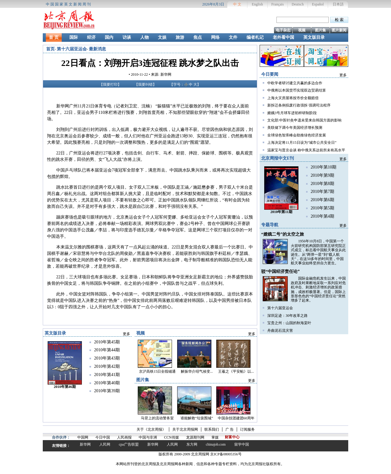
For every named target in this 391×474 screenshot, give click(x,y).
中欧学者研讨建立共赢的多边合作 (294, 83)
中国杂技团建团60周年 (236, 418)
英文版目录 (314, 37)
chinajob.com (216, 444)
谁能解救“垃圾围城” (197, 418)
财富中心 (232, 437)
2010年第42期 (107, 366)
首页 (50, 49)
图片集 (320, 30)
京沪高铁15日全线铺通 (157, 371)
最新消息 (97, 49)
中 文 (237, 4)
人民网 (104, 444)
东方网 (191, 444)
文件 (233, 37)
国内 (109, 37)
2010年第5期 (322, 208)
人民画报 (124, 437)
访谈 (126, 37)
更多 (343, 75)
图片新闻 (339, 30)
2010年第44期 (107, 350)
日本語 (338, 4)
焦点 (197, 37)
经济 (91, 37)
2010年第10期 (323, 167)
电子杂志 (283, 30)
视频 (301, 30)
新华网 (85, 444)
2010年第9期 (322, 175)
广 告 (229, 429)
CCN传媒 (171, 437)
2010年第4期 (322, 216)
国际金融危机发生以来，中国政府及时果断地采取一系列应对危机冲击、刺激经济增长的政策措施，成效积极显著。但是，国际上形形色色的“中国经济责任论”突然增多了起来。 (318, 289)
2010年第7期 (322, 191)
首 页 (54, 37)
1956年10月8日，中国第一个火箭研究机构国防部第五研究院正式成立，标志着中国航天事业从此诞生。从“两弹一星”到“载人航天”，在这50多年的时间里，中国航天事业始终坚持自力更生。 (318, 252)
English (257, 4)
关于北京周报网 (185, 429)
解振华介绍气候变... (197, 371)
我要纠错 (145, 84)
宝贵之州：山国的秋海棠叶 (289, 323)
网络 (215, 37)
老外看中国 (283, 37)
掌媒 (215, 437)
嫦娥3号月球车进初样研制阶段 (292, 113)
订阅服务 (247, 429)
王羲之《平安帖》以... (236, 371)
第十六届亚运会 (72, 49)
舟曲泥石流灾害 (280, 330)
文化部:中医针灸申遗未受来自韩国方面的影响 (304, 120)
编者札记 (255, 37)
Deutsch (298, 4)
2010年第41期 (107, 374)
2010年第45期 (107, 342)
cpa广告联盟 (129, 444)
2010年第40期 (107, 383)
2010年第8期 (322, 183)
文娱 (162, 37)
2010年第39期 (107, 391)
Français (277, 4)
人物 (144, 37)
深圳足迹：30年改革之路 (287, 315)
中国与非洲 (148, 437)
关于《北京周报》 (151, 429)
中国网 (82, 437)
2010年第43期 (107, 358)
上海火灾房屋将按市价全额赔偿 (293, 98)
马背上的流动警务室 (157, 418)
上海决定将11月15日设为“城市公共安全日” (301, 142)
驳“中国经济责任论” (280, 271)
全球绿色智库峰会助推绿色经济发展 (296, 135)
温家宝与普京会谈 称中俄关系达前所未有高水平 (306, 150)
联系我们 (211, 429)
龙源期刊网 (195, 437)
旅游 (180, 37)
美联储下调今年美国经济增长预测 (294, 127)
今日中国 (102, 437)
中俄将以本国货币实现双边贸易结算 (296, 90)
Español (318, 4)
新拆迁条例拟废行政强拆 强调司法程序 (299, 105)
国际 (73, 37)
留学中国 (241, 444)
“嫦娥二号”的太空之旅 (282, 234)
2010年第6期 (322, 199)
